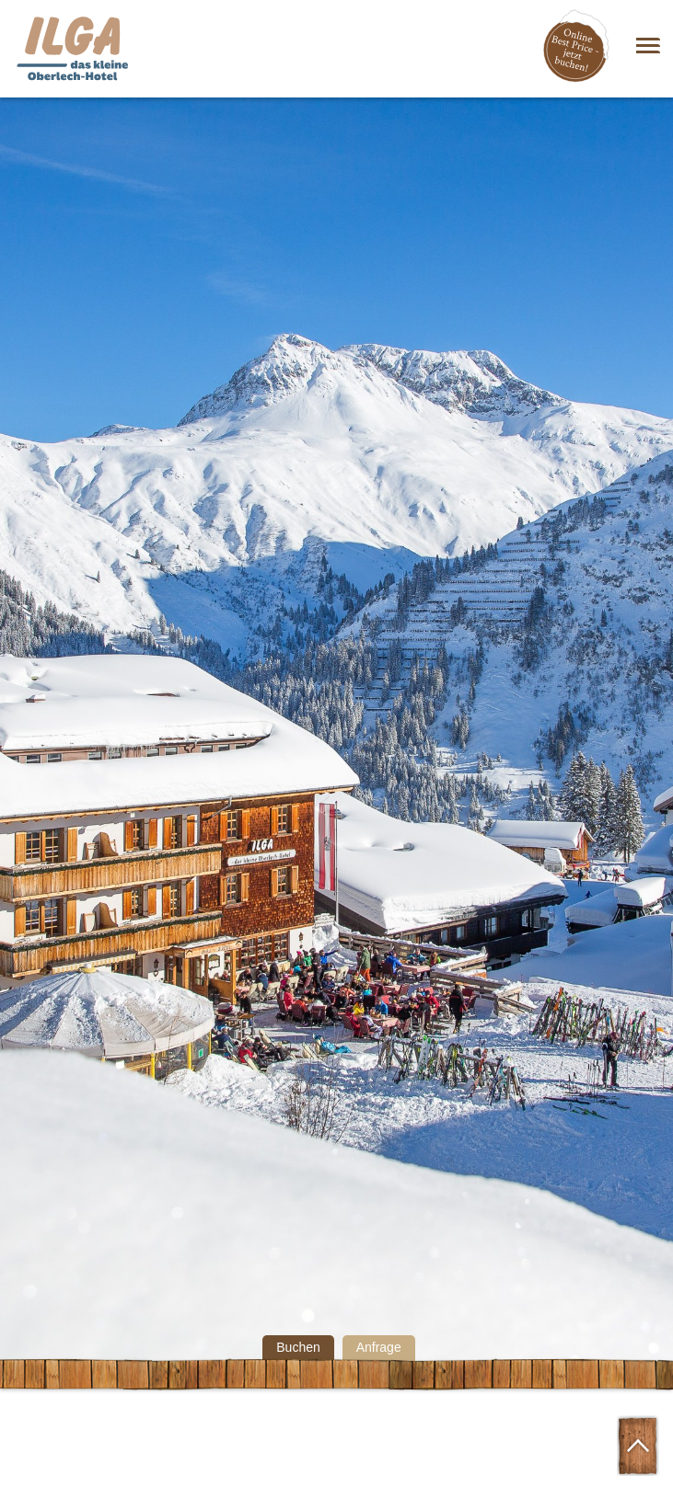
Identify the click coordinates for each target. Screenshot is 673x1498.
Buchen (297, 1347)
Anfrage (378, 1347)
